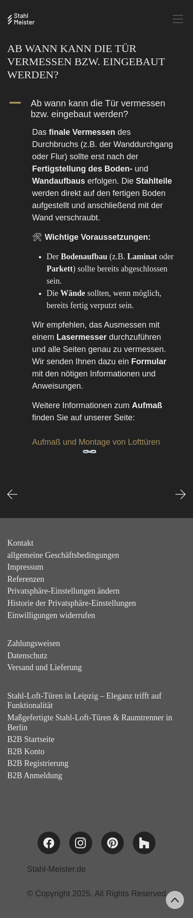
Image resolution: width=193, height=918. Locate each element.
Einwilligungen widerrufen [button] (51, 615)
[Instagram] (80, 843)
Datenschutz (27, 655)
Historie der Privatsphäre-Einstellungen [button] (71, 603)
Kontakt (20, 542)
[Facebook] (49, 843)
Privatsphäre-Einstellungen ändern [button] (63, 590)
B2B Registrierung (38, 763)
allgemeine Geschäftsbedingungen (63, 555)
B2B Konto (26, 751)
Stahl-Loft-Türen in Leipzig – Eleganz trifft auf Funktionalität (84, 700)
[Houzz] (144, 843)
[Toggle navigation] (178, 19)
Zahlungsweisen (33, 643)
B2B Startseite (31, 739)
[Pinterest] (112, 843)
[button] (96, 108)
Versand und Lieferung (44, 667)
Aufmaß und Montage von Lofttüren (96, 442)
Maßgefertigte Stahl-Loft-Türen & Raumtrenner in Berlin (89, 722)
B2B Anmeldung (34, 775)
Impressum (25, 566)
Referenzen (25, 579)
